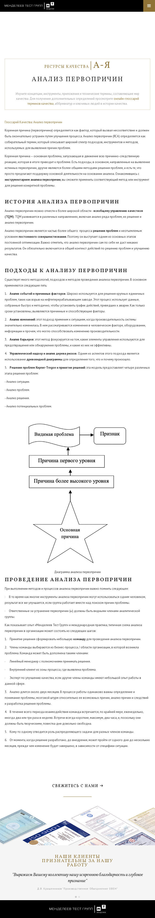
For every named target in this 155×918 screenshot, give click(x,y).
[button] (149, 6)
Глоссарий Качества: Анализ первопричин (33, 122)
